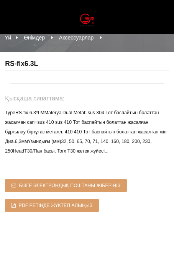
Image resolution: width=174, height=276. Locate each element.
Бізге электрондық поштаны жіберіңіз (70, 185)
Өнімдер (34, 37)
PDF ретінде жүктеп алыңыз (56, 205)
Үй (8, 37)
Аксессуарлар (76, 37)
